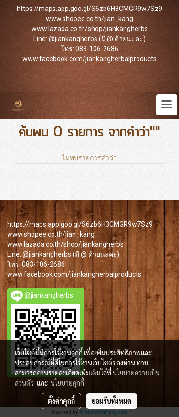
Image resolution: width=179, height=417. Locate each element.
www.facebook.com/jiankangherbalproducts (89, 59)
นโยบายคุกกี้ (67, 382)
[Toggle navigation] (166, 104)
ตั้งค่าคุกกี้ (61, 400)
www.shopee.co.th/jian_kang (89, 18)
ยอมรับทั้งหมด (112, 400)
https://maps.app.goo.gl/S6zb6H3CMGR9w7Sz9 (89, 8)
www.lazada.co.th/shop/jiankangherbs (90, 28)
